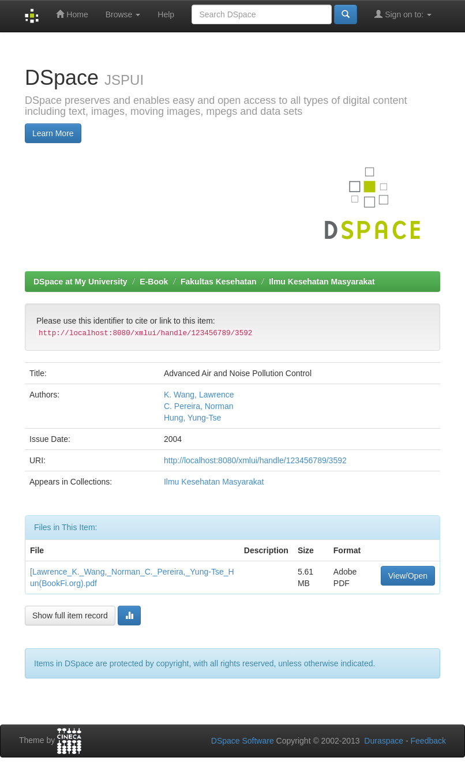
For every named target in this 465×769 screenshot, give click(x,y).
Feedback (428, 740)
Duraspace (383, 740)
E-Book (154, 281)
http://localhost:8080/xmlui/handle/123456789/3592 (255, 460)
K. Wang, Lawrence (199, 394)
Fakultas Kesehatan (219, 281)
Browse (123, 14)
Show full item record (70, 615)
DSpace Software (242, 740)
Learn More (53, 133)
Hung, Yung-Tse (192, 417)
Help (166, 14)
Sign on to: (403, 14)
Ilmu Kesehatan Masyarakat (322, 281)
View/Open (407, 575)
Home (72, 14)
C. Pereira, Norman (199, 406)
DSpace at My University (80, 281)
